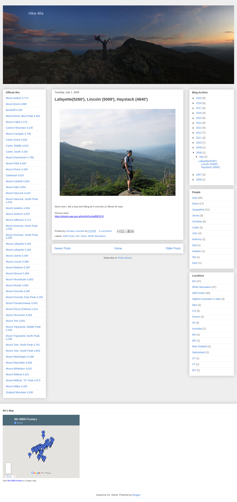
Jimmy (195, 215)
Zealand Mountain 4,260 (19, 392)
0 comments (105, 231)
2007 (199, 174)
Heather (196, 251)
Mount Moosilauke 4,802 (19, 279)
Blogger (136, 494)
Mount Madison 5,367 (18, 267)
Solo (194, 197)
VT (193, 364)
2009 (199, 147)
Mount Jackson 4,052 (18, 213)
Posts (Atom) (125, 257)
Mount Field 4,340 (16, 163)
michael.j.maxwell (75, 231)
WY (194, 370)
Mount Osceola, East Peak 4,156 (24, 297)
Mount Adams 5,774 (17, 98)
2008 (199, 152)
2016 (199, 112)
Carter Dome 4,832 (16, 139)
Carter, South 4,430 (17, 151)
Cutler (195, 227)
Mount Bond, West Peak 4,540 (23, 116)
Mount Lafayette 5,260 (18, 243)
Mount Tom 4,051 (15, 320)
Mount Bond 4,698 (16, 104)
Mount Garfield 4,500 (17, 181)
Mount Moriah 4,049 (17, 285)
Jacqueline (198, 209)
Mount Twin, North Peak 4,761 (23, 344)
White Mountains (96, 236)
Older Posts (173, 248)
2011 (199, 137)
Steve (84, 236)
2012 (199, 132)
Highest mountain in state (206, 299)
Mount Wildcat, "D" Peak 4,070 (23, 380)
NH (77, 236)
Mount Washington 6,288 (20, 356)
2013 (199, 127)
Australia (197, 328)
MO (194, 340)
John (195, 233)
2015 (199, 118)
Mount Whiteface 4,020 (19, 368)
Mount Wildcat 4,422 (17, 374)
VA (193, 322)
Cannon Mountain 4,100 (19, 127)
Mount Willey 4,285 (16, 386)
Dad (194, 245)
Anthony (196, 239)
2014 (199, 122)
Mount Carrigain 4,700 (18, 133)
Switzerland (198, 352)
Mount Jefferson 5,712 (18, 219)
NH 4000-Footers (14, 481)
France (196, 316)
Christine (197, 221)
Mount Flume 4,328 (17, 169)
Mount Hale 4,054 (16, 187)
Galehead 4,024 (15, 175)
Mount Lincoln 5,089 (17, 261)
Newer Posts (63, 248)
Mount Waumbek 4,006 (19, 362)
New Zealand (199, 346)
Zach (195, 262)
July (201, 156)
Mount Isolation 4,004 (18, 208)
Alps (194, 304)
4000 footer (69, 236)
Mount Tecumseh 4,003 (19, 315)
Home (118, 248)
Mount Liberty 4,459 (17, 255)
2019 (199, 98)
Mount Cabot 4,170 (16, 122)
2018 (199, 103)
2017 (199, 108)
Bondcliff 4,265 (14, 110)
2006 (199, 179)
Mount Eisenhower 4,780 (20, 157)
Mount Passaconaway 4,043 (22, 303)
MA (194, 334)
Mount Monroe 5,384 (17, 273)
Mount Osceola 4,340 (18, 291)
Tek (194, 257)
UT (194, 358)
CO (194, 310)
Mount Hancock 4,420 (18, 193)
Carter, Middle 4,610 (17, 145)
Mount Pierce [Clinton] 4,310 (22, 309)
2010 (199, 142)
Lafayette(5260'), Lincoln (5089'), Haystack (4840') (101, 99)
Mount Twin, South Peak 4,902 (23, 350)
